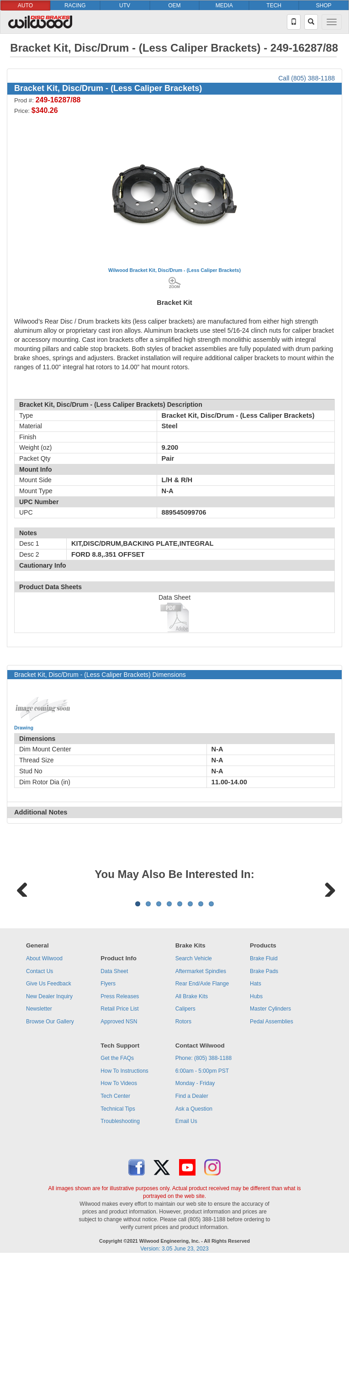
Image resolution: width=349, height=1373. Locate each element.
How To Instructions (124, 1184)
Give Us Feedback (48, 1097)
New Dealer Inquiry (49, 1110)
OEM (174, 5)
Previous (22, 944)
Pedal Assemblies (271, 1135)
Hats (255, 1097)
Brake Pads (264, 1084)
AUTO (25, 5)
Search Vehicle (193, 1072)
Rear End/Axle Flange (202, 1097)
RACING (75, 5)
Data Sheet (114, 1084)
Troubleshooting (120, 1234)
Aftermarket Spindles (200, 1084)
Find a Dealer (191, 1209)
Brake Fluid (264, 1072)
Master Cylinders (270, 1122)
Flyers (108, 1097)
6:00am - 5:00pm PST (202, 1184)
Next (326, 944)
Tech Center (115, 1209)
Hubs (256, 1110)
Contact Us (39, 1084)
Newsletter (39, 1122)
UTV (124, 5)
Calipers (185, 1122)
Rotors (183, 1135)
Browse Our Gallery (50, 1135)
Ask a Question (193, 1222)
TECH (273, 5)
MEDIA (224, 5)
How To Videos (118, 1196)
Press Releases (119, 1110)
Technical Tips (117, 1222)
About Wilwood (44, 1072)
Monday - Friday (195, 1196)
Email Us (186, 1234)
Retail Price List (119, 1122)
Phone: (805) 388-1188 (203, 1171)
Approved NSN (118, 1135)
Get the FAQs (117, 1171)
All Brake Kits (191, 1110)
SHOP (324, 5)
